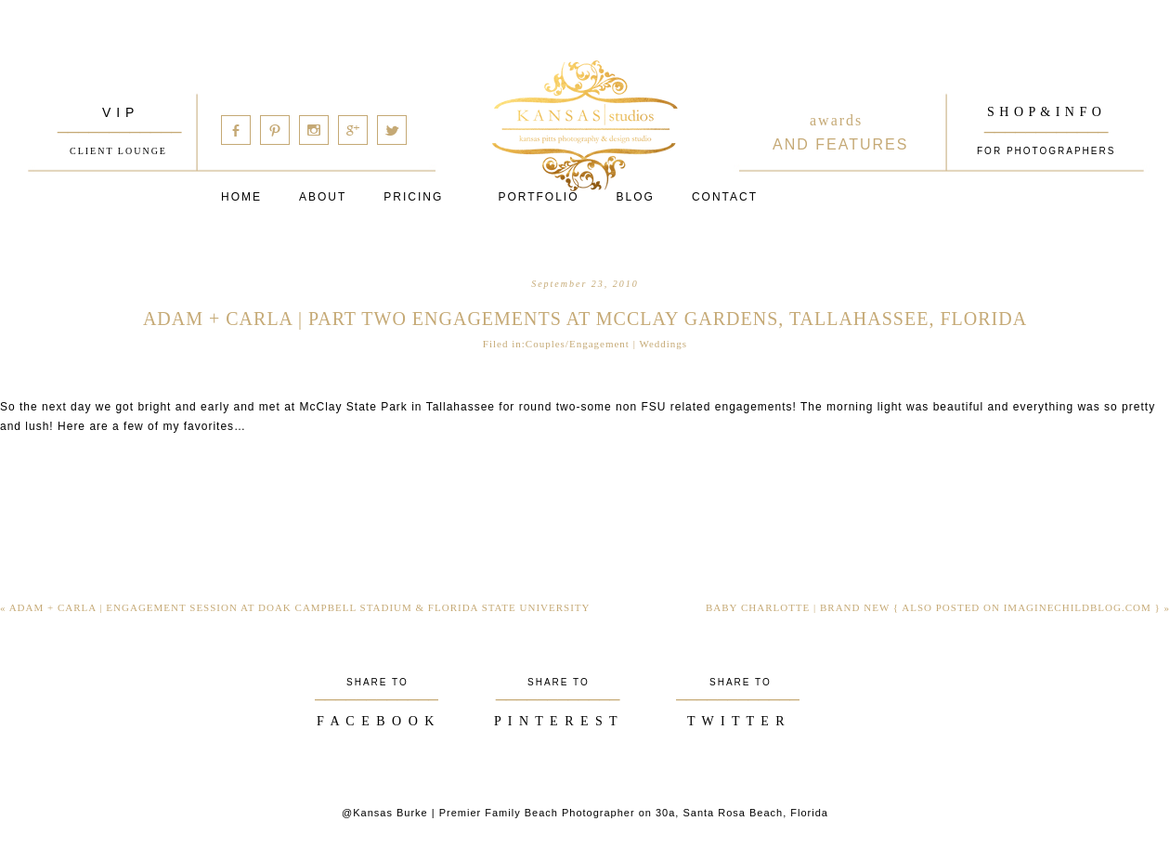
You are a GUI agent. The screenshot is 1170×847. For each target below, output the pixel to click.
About (322, 196)
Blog (636, 196)
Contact (725, 196)
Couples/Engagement (578, 343)
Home (241, 196)
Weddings (663, 343)
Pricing (413, 196)
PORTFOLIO (538, 196)
